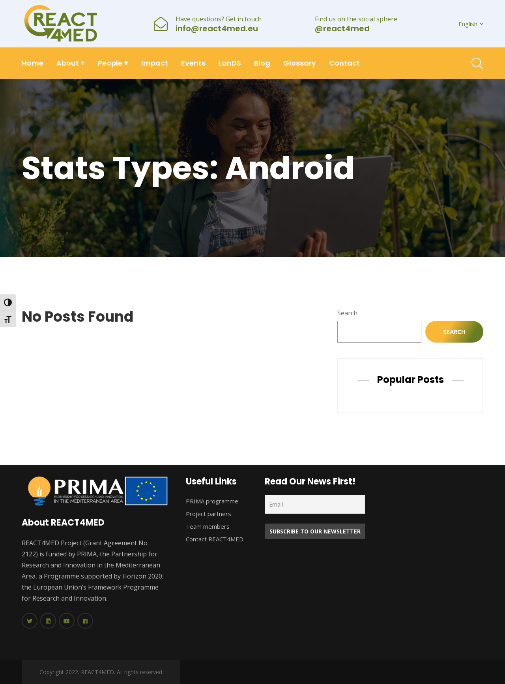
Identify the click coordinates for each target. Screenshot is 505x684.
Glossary (299, 63)
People (113, 63)
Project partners (208, 514)
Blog (262, 63)
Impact (154, 63)
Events (193, 63)
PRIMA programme (212, 501)
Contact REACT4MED (214, 539)
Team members (208, 526)
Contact (344, 63)
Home (32, 63)
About (70, 63)
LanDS (230, 63)
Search (347, 313)
